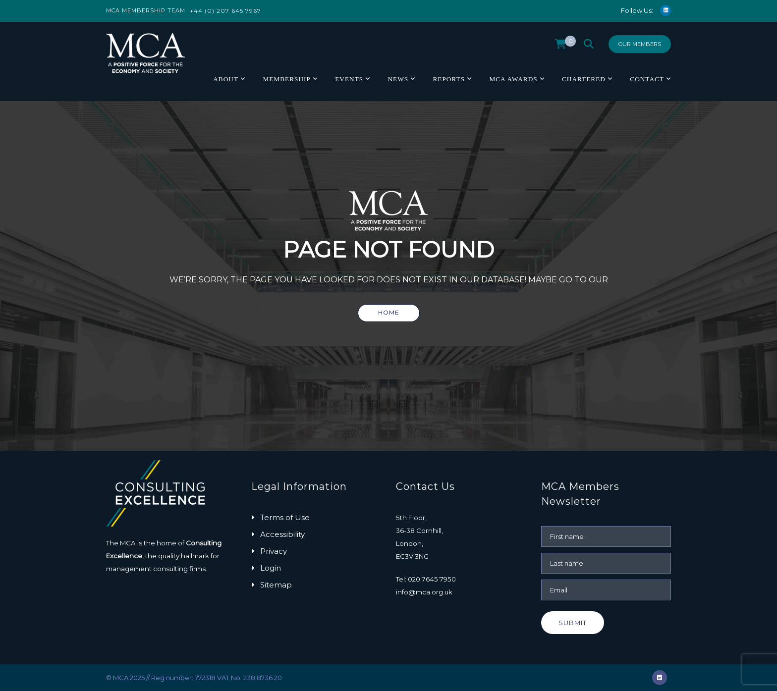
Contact (647, 79)
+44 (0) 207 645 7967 (225, 10)
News (398, 79)
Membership (286, 79)
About (225, 79)
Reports (449, 79)
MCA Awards (513, 79)
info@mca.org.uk (424, 592)
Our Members (639, 44)
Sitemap (276, 584)
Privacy (273, 551)
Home (388, 312)
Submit (572, 623)
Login (270, 568)
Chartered (584, 79)
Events (349, 79)
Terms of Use (285, 517)
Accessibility (282, 534)
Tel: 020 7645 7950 (426, 579)
